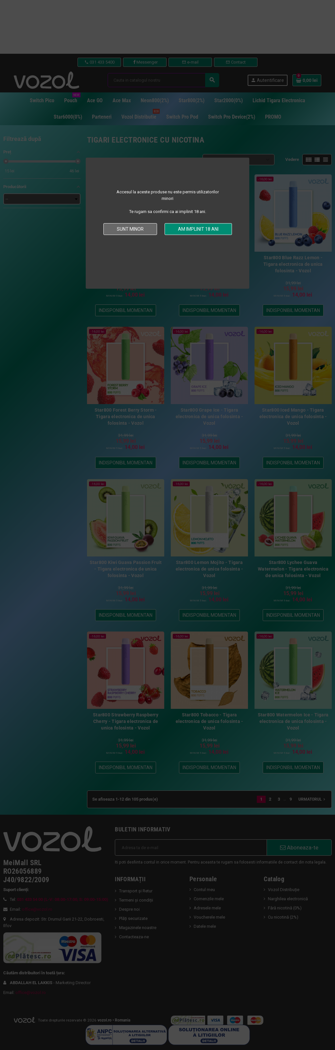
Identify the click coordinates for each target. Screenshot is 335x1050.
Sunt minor (130, 229)
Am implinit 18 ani (198, 229)
